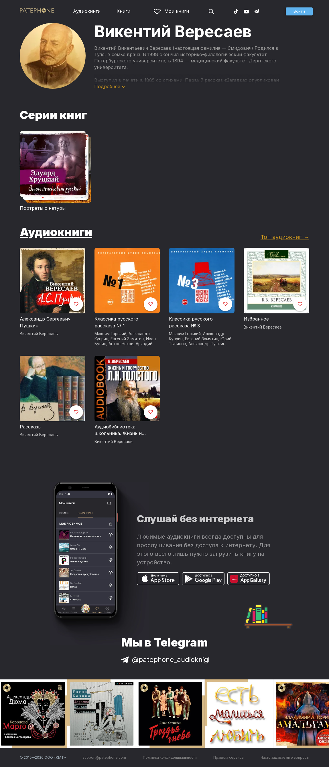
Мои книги (171, 11)
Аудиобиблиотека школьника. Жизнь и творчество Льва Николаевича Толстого (121, 430)
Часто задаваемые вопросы (285, 757)
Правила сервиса (228, 757)
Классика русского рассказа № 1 (116, 322)
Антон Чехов (121, 343)
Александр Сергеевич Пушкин (45, 322)
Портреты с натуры (43, 208)
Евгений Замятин (127, 339)
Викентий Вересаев (39, 333)
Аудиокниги (87, 11)
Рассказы (31, 427)
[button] (299, 11)
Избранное (256, 319)
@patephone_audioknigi (165, 659)
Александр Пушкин (206, 343)
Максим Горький (110, 333)
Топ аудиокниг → (285, 236)
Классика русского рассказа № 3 (191, 322)
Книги (123, 11)
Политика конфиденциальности (170, 757)
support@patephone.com (104, 757)
